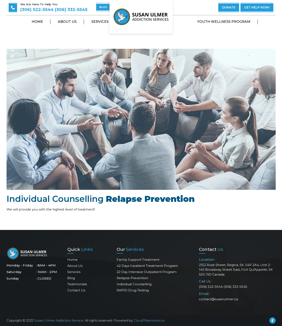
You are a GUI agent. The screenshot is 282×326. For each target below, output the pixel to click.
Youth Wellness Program (223, 22)
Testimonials (77, 284)
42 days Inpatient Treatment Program (147, 266)
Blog (71, 278)
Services (100, 22)
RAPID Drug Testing (133, 290)
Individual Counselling (134, 284)
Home (37, 22)
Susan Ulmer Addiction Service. (59, 320)
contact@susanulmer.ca (218, 299)
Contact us (76, 290)
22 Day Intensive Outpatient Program (147, 272)
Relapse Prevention (132, 278)
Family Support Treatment (138, 260)
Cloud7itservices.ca (149, 320)
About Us (67, 22)
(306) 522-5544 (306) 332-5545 (54, 9)
